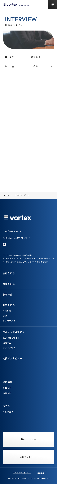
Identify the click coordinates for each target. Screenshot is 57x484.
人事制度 (7, 311)
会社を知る (9, 273)
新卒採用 (7, 388)
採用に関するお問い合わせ (15, 237)
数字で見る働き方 (11, 337)
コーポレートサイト (12, 231)
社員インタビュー (22, 195)
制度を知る (9, 305)
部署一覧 (7, 294)
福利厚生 (7, 342)
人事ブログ (8, 411)
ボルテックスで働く (14, 332)
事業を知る (9, 284)
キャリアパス (9, 321)
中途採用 (7, 393)
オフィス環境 (9, 347)
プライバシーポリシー (22, 472)
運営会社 (40, 472)
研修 (5, 316)
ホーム (6, 195)
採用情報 (7, 382)
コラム (6, 406)
